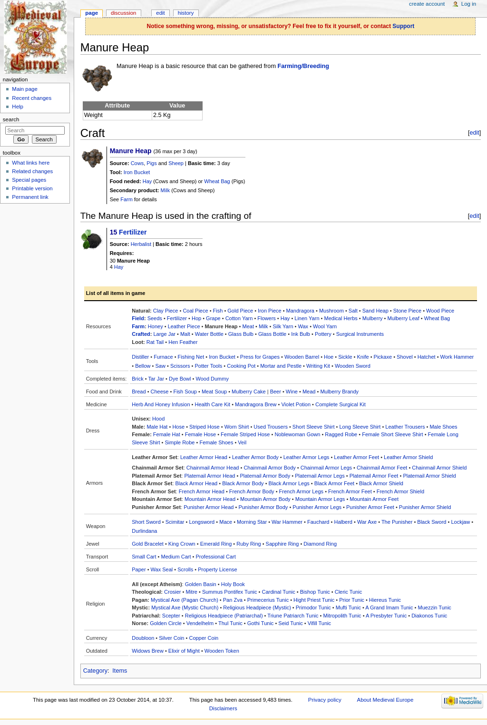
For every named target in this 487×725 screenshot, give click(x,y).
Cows (137, 163)
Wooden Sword (352, 366)
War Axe (367, 522)
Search (11, 119)
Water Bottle (209, 334)
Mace (225, 522)
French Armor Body (251, 491)
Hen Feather (182, 342)
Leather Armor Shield (408, 457)
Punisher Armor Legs (316, 507)
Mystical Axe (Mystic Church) (184, 607)
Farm (126, 199)
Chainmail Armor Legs (326, 467)
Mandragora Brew (255, 404)
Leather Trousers (405, 427)
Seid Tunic (290, 623)
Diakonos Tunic (429, 615)
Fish (218, 311)
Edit (160, 13)
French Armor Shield (400, 491)
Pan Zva (233, 600)
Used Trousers (270, 427)
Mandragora (300, 311)
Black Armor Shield (381, 483)
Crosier (172, 592)
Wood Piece (440, 311)
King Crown (181, 544)
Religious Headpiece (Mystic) (257, 607)
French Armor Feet (350, 491)
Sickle (345, 357)
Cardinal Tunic (278, 592)
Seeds (154, 318)
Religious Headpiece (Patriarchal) (224, 615)
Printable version (32, 188)
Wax (303, 326)
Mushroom (331, 311)
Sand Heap (375, 311)
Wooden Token (222, 651)
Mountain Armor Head (210, 499)
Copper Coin (203, 638)
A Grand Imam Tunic (389, 607)
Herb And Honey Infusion (161, 404)
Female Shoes (216, 442)
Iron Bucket (137, 172)
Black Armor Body (242, 483)
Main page (25, 89)
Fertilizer (132, 232)
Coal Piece (195, 311)
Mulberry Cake (249, 391)
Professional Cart (215, 556)
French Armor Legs (301, 491)
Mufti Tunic (348, 607)
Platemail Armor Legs (320, 476)
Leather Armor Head (203, 457)
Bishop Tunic (315, 592)
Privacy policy (324, 700)
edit (474, 132)
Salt (353, 311)
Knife (363, 357)
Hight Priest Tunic (313, 600)
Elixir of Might (184, 651)
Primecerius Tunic (268, 600)
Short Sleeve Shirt (313, 427)
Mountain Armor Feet (374, 499)
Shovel (405, 357)
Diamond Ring (320, 544)
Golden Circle (166, 623)
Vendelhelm (200, 623)
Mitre (191, 592)
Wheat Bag (217, 181)
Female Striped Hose (245, 434)
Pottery (323, 334)
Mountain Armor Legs (320, 499)
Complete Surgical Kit (340, 404)
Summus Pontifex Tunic (229, 592)
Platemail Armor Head (209, 476)
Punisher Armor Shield (425, 507)
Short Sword (146, 522)
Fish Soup (185, 391)
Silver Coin (171, 638)
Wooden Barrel (301, 357)
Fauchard (318, 522)
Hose (178, 427)
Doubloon (143, 638)
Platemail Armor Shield (429, 476)
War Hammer (287, 522)
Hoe (328, 357)
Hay (147, 181)
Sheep (176, 163)
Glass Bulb (240, 334)
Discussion (123, 13)
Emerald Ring (216, 544)
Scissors (180, 366)
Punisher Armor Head (209, 507)
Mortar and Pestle (281, 366)
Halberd (343, 522)
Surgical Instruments (360, 334)
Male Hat (156, 427)
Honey (155, 326)
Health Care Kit (213, 404)
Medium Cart (176, 556)
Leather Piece (184, 326)
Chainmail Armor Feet (382, 467)
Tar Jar (156, 379)
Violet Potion (296, 404)
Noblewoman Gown (297, 434)
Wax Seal (162, 569)
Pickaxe (383, 357)
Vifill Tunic (319, 623)
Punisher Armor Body (263, 507)
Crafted (141, 334)
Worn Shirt (236, 427)
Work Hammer (457, 357)
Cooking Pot (241, 366)
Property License (217, 569)
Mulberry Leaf (403, 318)
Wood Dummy (211, 379)
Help (17, 106)
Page (91, 13)
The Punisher (396, 522)
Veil (242, 442)
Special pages (29, 180)
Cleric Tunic (348, 592)
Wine (292, 391)
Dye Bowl (180, 379)
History (186, 13)
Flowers (266, 318)
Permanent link (30, 197)
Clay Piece (165, 311)
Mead (309, 391)
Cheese (160, 391)
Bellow (142, 366)
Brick (137, 379)
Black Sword (431, 522)
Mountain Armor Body (265, 499)
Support (403, 26)
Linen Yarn (306, 318)
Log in (468, 4)
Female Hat (166, 434)
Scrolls (185, 569)
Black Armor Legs (289, 483)
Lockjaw (460, 522)
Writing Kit (318, 366)
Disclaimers (223, 708)
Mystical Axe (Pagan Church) (184, 600)
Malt (185, 334)
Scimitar (175, 522)
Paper (139, 569)
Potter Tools (208, 366)
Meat (248, 326)
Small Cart (144, 556)
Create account (427, 4)
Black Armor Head (196, 483)
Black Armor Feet (334, 483)
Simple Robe (180, 442)
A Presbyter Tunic (386, 615)
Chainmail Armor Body (269, 467)
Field (138, 318)
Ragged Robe (341, 434)
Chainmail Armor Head (212, 467)
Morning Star (252, 522)
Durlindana (144, 531)
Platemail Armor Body (265, 476)
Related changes (32, 171)
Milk (165, 190)
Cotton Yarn (239, 318)
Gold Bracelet (148, 544)
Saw (161, 366)
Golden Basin (200, 584)
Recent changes (31, 98)
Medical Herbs (340, 318)
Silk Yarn (283, 326)
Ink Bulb (300, 334)
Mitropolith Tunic (342, 615)
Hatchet (427, 357)
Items (119, 670)
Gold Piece (240, 311)
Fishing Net (191, 357)
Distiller (140, 357)
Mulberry (372, 318)
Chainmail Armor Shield (439, 467)
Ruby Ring (248, 544)
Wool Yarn (325, 326)
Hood (158, 418)
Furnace (163, 357)
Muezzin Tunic (434, 607)
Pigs (151, 163)
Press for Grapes (260, 357)
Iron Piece (270, 311)
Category (95, 670)
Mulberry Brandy (339, 391)
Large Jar (164, 334)
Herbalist (141, 244)
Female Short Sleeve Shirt (392, 434)
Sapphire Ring (282, 544)
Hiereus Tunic (385, 600)
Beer (275, 391)
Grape (213, 318)
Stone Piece (407, 311)
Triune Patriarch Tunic (292, 615)
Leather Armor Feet (356, 457)
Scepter (171, 615)
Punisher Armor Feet (370, 507)
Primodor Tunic (313, 607)
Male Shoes (443, 427)
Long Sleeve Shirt (359, 427)
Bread (139, 391)
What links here (30, 163)
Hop (196, 318)
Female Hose (200, 434)
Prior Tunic (351, 600)
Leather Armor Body (255, 457)
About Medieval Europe (385, 700)
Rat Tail (155, 342)
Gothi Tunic (260, 623)
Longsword (201, 522)
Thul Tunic (230, 623)
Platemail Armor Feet (374, 476)
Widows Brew (148, 651)
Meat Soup (214, 391)
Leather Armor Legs (306, 457)
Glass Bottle (272, 334)
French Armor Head (201, 491)
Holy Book (233, 584)
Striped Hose (204, 427)
